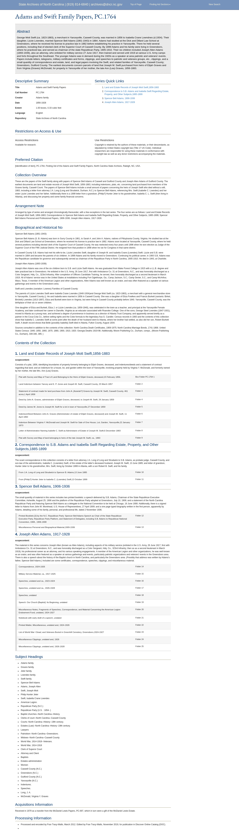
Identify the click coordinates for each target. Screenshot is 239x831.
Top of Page (136, 4)
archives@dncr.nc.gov (106, 4)
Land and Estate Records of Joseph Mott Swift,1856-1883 (132, 87)
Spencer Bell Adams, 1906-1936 (120, 98)
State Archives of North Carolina (41, 4)
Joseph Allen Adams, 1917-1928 (120, 102)
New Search (214, 4)
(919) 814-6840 (77, 4)
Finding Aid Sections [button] (160, 4)
